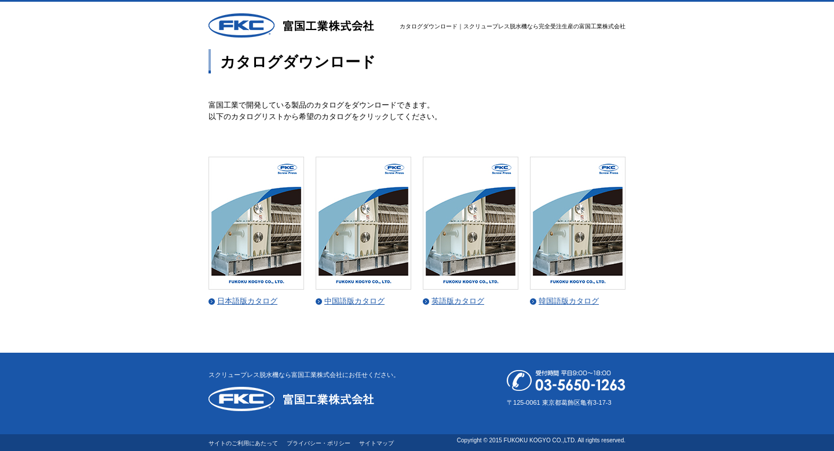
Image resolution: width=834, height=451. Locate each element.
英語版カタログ (457, 301)
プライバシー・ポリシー (318, 443)
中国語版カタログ (354, 301)
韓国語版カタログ (569, 301)
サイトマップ (376, 443)
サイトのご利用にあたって (243, 443)
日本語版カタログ (247, 301)
